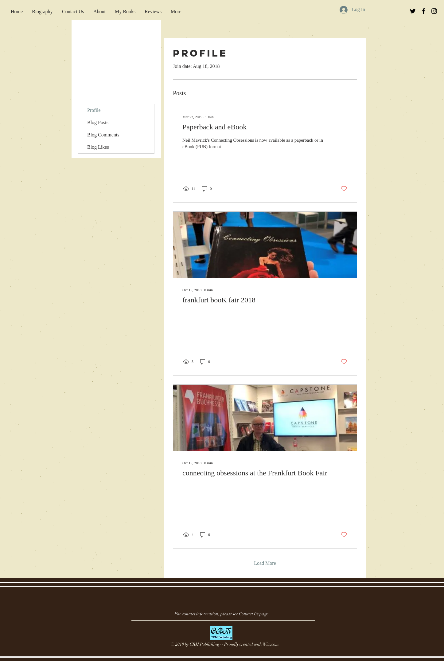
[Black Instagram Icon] (434, 11)
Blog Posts (97, 122)
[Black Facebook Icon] (423, 11)
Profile (94, 110)
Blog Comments (103, 134)
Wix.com (271, 644)
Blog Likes (98, 147)
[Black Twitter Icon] (412, 11)
